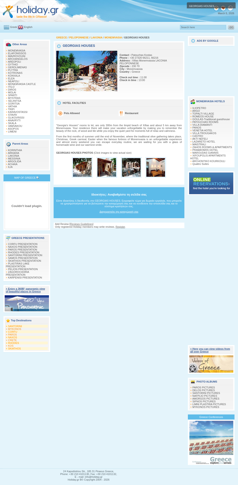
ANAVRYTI (14, 120)
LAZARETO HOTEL (204, 141)
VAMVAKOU (15, 126)
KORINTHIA (15, 150)
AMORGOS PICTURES (205, 398)
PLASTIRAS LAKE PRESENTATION (17, 265)
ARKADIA (13, 153)
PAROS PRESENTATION (22, 249)
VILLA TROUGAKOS (205, 133)
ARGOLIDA (14, 161)
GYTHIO (13, 64)
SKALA (12, 123)
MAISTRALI (199, 144)
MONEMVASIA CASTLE (22, 84)
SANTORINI (15, 326)
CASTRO (198, 136)
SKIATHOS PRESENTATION (24, 260)
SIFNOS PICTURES (204, 401)
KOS (11, 345)
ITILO (11, 86)
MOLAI (12, 92)
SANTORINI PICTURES (206, 393)
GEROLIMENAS (17, 67)
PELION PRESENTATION (23, 269)
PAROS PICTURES (204, 387)
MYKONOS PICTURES (206, 407)
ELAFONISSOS (17, 53)
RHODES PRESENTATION (23, 252)
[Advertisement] (211, 69)
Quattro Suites (201, 164)
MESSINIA (14, 158)
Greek (13, 27)
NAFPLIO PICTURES (205, 395)
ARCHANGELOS (18, 59)
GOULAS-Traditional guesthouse (211, 119)
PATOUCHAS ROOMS (205, 122)
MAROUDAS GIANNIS (206, 152)
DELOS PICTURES (204, 390)
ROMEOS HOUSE (203, 116)
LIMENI (12, 131)
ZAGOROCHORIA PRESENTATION (17, 273)
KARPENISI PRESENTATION (25, 277)
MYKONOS (14, 329)
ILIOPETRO (199, 108)
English (28, 27)
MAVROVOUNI (16, 56)
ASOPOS (13, 128)
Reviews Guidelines (81, 224)
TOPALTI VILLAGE (203, 113)
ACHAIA (12, 164)
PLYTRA (13, 70)
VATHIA (12, 106)
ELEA (11, 78)
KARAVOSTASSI (18, 112)
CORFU (12, 331)
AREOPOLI (14, 61)
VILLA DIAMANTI (202, 124)
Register (120, 226)
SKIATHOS (14, 348)
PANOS (197, 127)
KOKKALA (14, 75)
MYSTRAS (14, 98)
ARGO (196, 110)
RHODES (13, 343)
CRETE (12, 340)
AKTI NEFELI (200, 138)
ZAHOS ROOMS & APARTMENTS (212, 147)
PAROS (12, 334)
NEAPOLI (13, 81)
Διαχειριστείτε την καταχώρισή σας (119, 211)
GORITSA (14, 103)
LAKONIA (13, 155)
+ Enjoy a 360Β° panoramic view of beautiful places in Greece (25, 290)
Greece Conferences (211, 417)
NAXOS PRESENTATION (23, 246)
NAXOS (12, 337)
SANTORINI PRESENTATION (25, 255)
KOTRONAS (15, 72)
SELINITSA (14, 100)
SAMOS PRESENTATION (23, 258)
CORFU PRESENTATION (23, 244)
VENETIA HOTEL (203, 130)
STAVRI (12, 114)
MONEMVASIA (16, 50)
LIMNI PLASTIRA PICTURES (209, 404)
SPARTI (12, 95)
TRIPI (11, 109)
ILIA (10, 167)
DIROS (12, 89)
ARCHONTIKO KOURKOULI (208, 161)
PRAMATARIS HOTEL (205, 150)
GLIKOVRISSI (16, 117)
